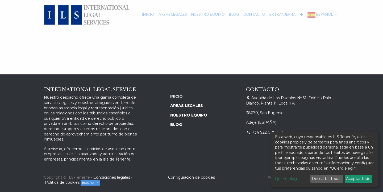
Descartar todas (326, 178)
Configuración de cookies (191, 177)
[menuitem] (148, 14)
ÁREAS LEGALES (186, 105)
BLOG (176, 124)
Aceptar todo (358, 178)
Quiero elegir (287, 178)
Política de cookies (63, 182)
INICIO (176, 96)
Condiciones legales (111, 177)
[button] (301, 14)
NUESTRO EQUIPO (188, 115)
